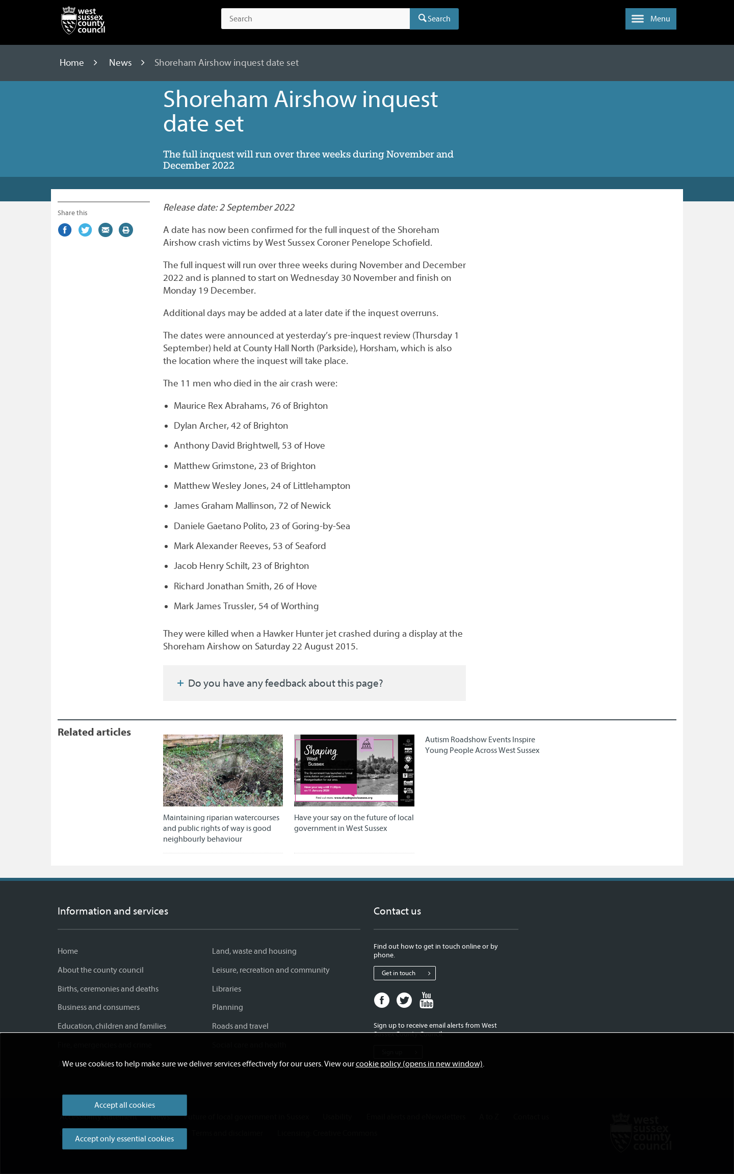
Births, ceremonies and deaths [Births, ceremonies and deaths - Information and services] (108, 989)
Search (439, 18)
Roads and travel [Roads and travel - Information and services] (240, 1026)
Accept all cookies (124, 1105)
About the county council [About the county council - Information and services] (101, 970)
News (121, 62)
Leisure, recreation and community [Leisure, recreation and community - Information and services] (271, 970)
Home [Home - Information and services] (68, 951)
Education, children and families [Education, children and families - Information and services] (112, 1026)
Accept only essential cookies (124, 1138)
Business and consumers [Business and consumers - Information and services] (99, 1007)
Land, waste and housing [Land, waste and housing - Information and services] (254, 951)
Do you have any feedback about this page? (279, 683)
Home (73, 62)
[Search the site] (315, 19)
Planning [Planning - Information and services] (227, 1007)
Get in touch (408, 973)
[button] (650, 19)
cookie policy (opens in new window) (419, 1063)
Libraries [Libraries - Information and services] (226, 989)
